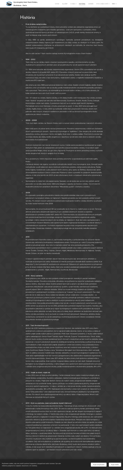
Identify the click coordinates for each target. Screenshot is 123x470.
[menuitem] (54, 3)
